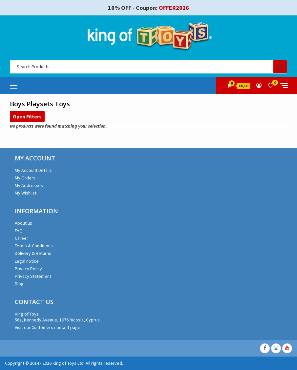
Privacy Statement (33, 276)
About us (23, 223)
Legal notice (27, 261)
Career (21, 238)
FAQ (19, 231)
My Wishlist (25, 193)
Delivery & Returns (33, 253)
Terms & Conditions (34, 246)
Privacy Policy (28, 269)
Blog (19, 284)
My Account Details (33, 170)
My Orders (25, 178)
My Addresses (29, 185)
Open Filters (27, 116)
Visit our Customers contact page (47, 327)
